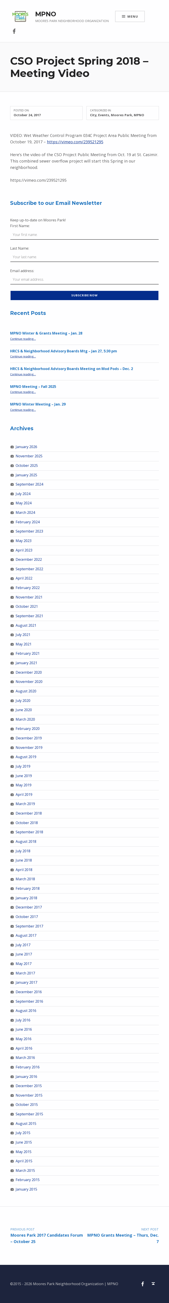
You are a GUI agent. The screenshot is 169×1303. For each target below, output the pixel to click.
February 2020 (28, 728)
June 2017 (24, 954)
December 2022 (29, 559)
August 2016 (26, 1010)
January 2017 (26, 982)
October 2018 (27, 822)
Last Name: (19, 248)
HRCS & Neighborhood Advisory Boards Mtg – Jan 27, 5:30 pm (63, 351)
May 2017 (23, 963)
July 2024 (23, 493)
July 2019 (23, 766)
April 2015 (24, 1161)
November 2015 (29, 1095)
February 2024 (28, 522)
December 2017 (29, 907)
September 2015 (29, 1114)
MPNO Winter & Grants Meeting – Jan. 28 (46, 333)
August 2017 (26, 935)
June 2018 (24, 860)
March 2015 (25, 1170)
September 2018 (29, 832)
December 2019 (29, 738)
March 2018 (25, 879)
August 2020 (26, 691)
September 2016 (29, 1001)
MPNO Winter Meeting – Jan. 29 (38, 404)
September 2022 (29, 568)
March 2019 (25, 803)
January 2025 (26, 475)
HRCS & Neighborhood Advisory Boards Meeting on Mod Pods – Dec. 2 (71, 368)
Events (103, 115)
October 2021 (27, 606)
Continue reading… (23, 339)
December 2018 (29, 813)
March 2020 (25, 719)
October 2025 (27, 465)
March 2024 (25, 512)
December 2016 (29, 991)
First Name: (20, 225)
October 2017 (27, 916)
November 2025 (29, 456)
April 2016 (24, 1048)
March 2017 (25, 973)
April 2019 (24, 794)
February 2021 (28, 653)
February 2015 (28, 1179)
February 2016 (28, 1067)
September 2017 (29, 926)
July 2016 (23, 1020)
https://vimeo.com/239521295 (75, 141)
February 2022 (28, 587)
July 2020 (23, 700)
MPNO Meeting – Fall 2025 (33, 386)
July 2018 (23, 851)
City (93, 115)
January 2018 (26, 897)
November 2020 (29, 681)
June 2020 (24, 709)
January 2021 (26, 662)
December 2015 (29, 1085)
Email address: (22, 270)
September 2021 (29, 615)
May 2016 (23, 1038)
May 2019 (23, 785)
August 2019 (26, 756)
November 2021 (29, 597)
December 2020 (29, 672)
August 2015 (26, 1123)
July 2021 (23, 634)
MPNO (45, 14)
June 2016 (24, 1029)
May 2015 (23, 1151)
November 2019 (29, 747)
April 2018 (24, 869)
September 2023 (29, 531)
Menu (132, 16)
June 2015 (24, 1142)
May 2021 (23, 644)
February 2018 (28, 888)
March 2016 (25, 1057)
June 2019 (24, 775)
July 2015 (23, 1132)
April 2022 (24, 578)
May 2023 (23, 540)
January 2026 (26, 446)
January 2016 (26, 1076)
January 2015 (26, 1189)
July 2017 (23, 944)
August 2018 (26, 841)
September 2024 (29, 484)
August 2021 (26, 625)
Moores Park (121, 115)
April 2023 (24, 550)
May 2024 (23, 503)
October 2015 (27, 1104)
